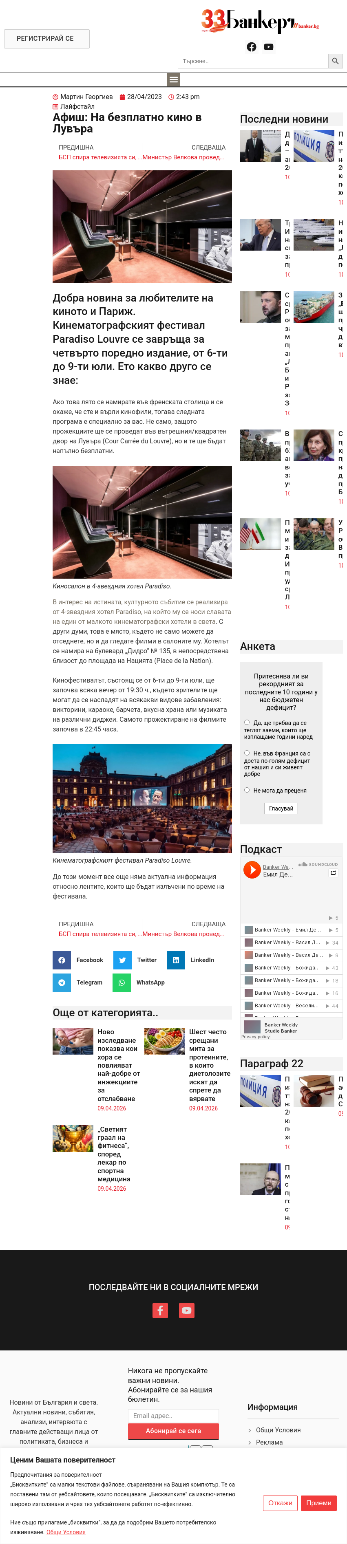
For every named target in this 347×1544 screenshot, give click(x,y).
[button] (173, 79)
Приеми (319, 1503)
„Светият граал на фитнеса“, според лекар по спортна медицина (113, 1154)
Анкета (258, 646)
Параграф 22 (272, 1063)
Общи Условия (66, 1532)
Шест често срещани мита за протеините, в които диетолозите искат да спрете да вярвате (210, 1065)
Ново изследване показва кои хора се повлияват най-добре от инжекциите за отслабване (118, 1065)
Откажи (280, 1503)
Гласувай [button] (281, 808)
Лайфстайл (77, 106)
